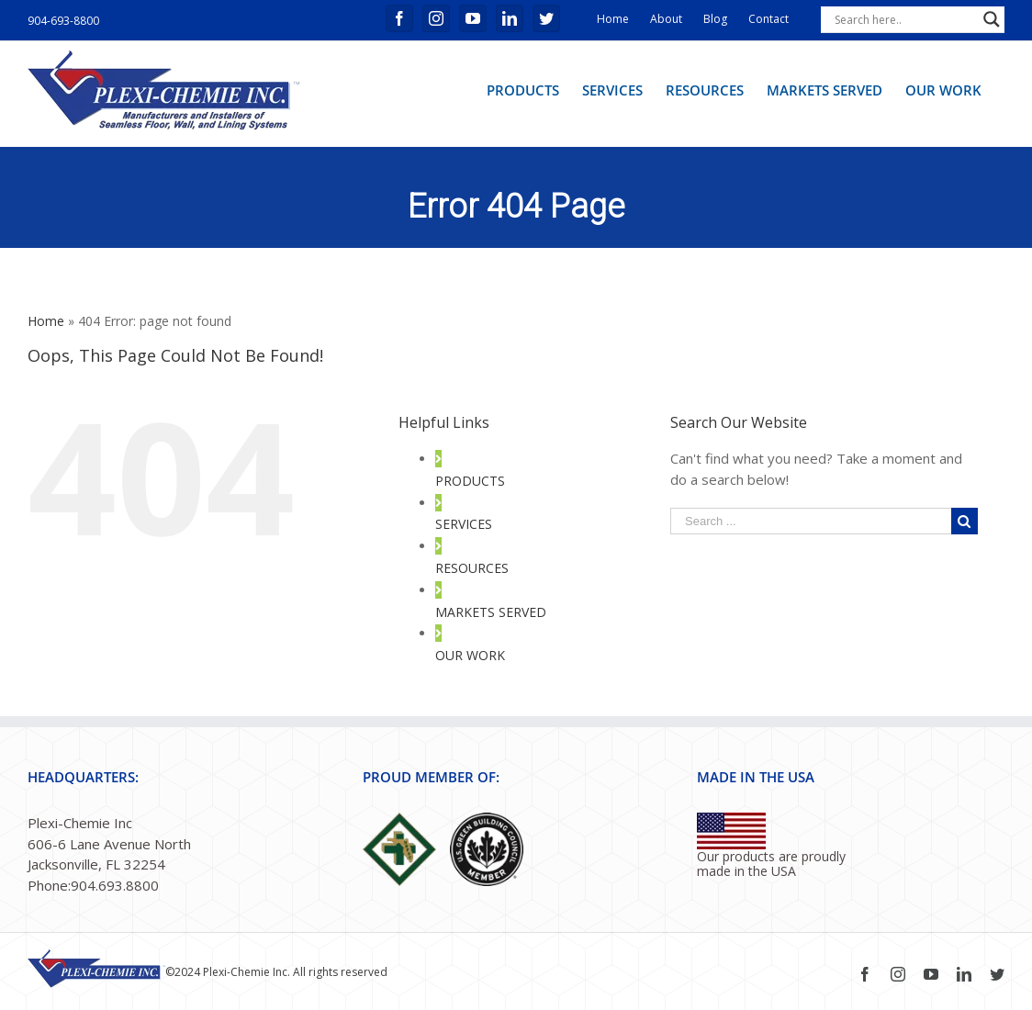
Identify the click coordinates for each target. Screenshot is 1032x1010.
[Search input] (904, 19)
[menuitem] (523, 89)
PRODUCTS (470, 480)
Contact (768, 19)
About (666, 19)
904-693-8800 (63, 20)
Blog (715, 19)
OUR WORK (470, 655)
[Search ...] (810, 521)
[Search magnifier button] (991, 19)
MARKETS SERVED (490, 612)
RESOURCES (472, 568)
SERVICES (463, 524)
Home (613, 19)
